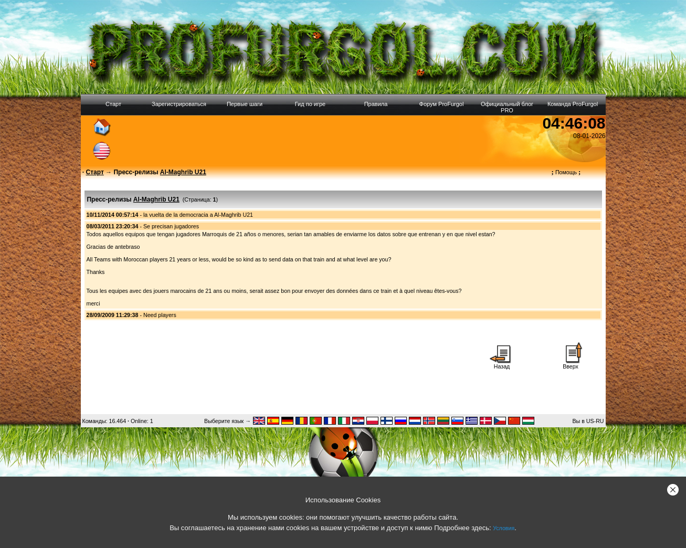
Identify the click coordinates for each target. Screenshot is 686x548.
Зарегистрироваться (179, 104)
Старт (113, 104)
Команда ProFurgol (572, 104)
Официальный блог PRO (507, 107)
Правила (376, 104)
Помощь (566, 172)
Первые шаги (244, 104)
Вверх (570, 364)
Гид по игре (310, 104)
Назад (502, 364)
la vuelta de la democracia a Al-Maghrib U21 (198, 215)
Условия (503, 528)
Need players (159, 315)
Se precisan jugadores (171, 226)
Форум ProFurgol (441, 104)
